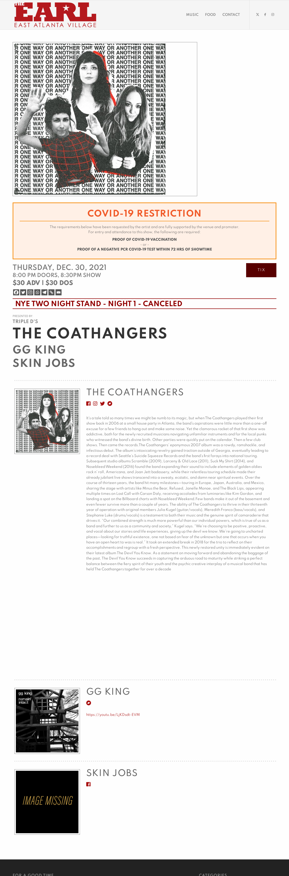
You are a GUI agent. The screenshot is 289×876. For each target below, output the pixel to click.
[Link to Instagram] (272, 14)
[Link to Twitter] (257, 14)
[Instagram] (30, 292)
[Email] (58, 292)
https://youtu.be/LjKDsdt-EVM (113, 715)
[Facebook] (16, 292)
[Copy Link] (51, 292)
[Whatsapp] (37, 292)
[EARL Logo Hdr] (55, 14)
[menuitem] (192, 14)
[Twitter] (23, 292)
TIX (261, 270)
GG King (39, 350)
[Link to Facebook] (265, 14)
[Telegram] (44, 292)
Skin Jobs (44, 363)
